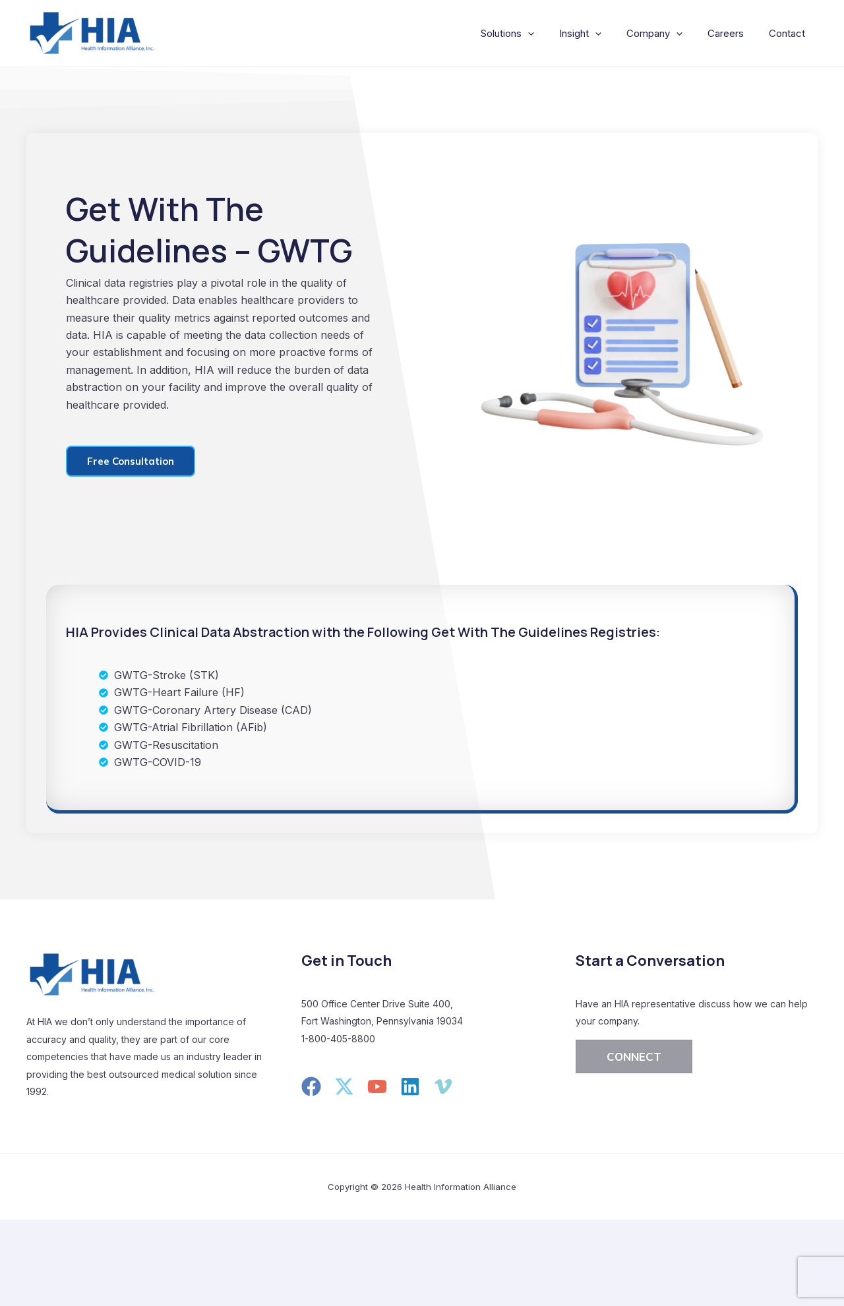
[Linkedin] (410, 1086)
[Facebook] (311, 1086)
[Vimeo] (443, 1086)
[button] (634, 1056)
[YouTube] (377, 1086)
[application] (545, 33)
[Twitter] (344, 1086)
